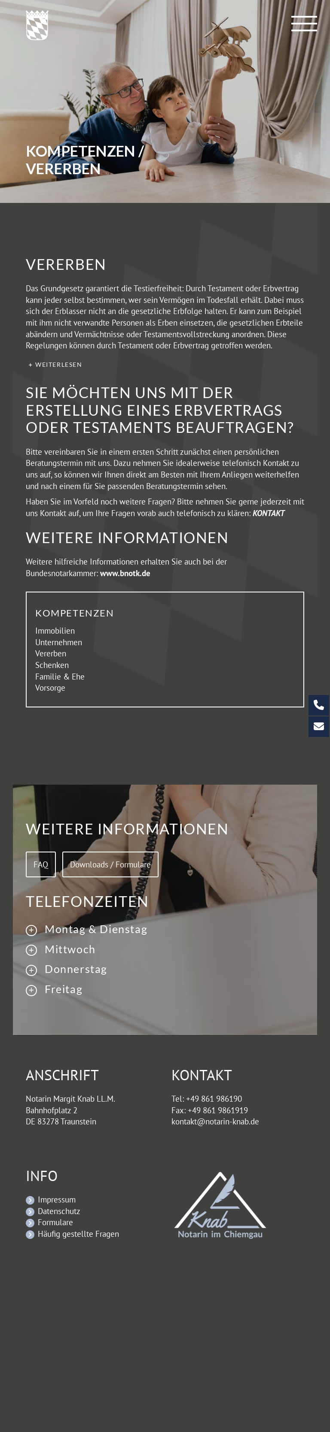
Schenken (52, 665)
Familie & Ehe (60, 676)
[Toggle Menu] (304, 23)
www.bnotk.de (125, 573)
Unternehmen (58, 642)
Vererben (50, 653)
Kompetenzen (74, 613)
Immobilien (55, 630)
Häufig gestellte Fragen (78, 1234)
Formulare (55, 1222)
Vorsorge (50, 688)
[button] (165, 365)
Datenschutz (59, 1211)
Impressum (57, 1199)
